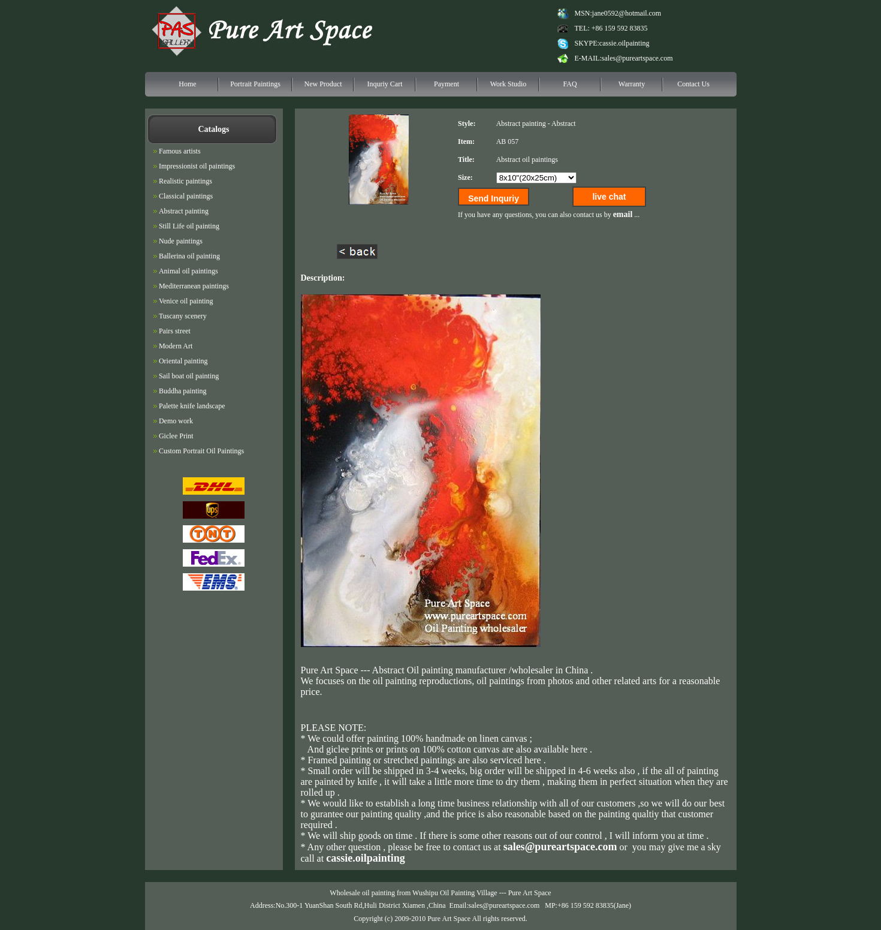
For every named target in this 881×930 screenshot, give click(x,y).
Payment (446, 84)
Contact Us (693, 84)
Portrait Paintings (255, 84)
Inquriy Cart (385, 84)
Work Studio (508, 84)
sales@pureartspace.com (637, 58)
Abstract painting (521, 123)
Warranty (631, 84)
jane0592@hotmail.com (626, 13)
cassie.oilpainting (624, 43)
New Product (323, 84)
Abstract (563, 123)
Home (187, 84)
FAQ (570, 84)
